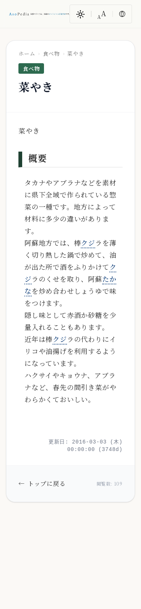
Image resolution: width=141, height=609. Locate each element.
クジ (88, 243)
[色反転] (122, 14)
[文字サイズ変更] (102, 13)
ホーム (26, 53)
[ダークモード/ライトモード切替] (80, 13)
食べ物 (51, 53)
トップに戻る (42, 484)
